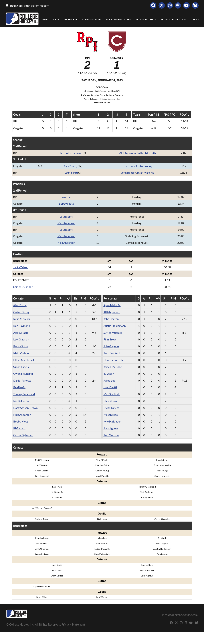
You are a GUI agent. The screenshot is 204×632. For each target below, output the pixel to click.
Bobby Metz (66, 203)
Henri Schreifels (113, 360)
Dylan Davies (111, 407)
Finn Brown (110, 339)
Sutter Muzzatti (146, 153)
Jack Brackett (111, 353)
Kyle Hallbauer (112, 421)
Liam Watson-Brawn (25, 407)
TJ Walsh (108, 373)
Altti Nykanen (127, 153)
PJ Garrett (19, 428)
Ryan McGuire (22, 319)
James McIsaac (112, 367)
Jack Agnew (110, 428)
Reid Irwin (129, 166)
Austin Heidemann (71, 153)
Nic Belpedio (21, 401)
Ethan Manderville (24, 360)
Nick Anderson (66, 223)
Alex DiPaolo (20, 332)
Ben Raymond (21, 325)
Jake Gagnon (111, 346)
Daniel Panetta (22, 380)
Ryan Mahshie (145, 172)
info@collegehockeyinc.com (29, 5)
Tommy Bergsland (24, 394)
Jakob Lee (66, 197)
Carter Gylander (23, 286)
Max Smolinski (111, 394)
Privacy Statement (73, 624)
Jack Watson (20, 267)
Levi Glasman (21, 339)
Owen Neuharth (23, 373)
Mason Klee (110, 414)
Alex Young (70, 166)
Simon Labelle (21, 367)
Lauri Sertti (71, 172)
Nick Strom (110, 401)
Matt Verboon (21, 353)
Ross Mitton (20, 346)
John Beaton (128, 172)
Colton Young (144, 166)
